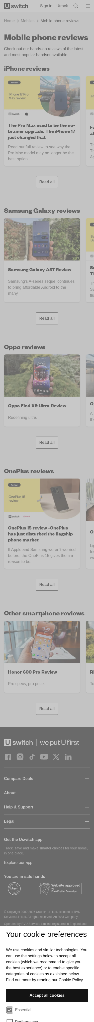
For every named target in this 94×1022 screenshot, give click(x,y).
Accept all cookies (47, 995)
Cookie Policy (71, 980)
